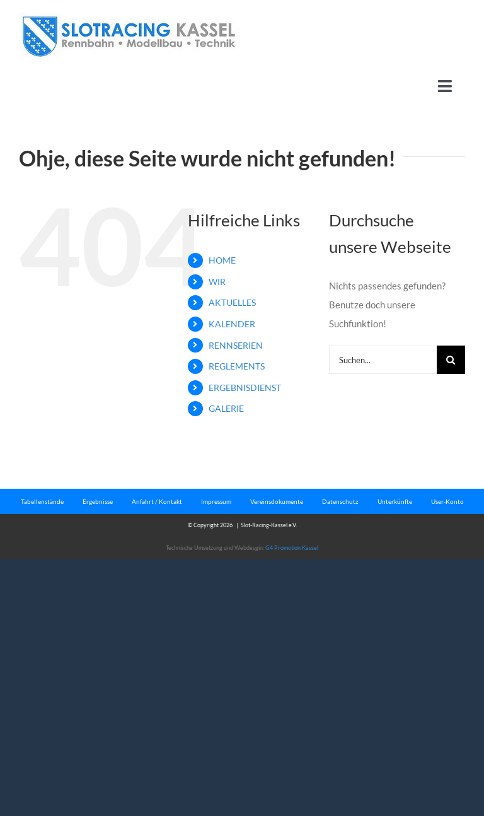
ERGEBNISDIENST (245, 387)
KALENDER (232, 323)
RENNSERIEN (236, 345)
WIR (217, 281)
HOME (222, 260)
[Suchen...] (383, 360)
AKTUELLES (232, 302)
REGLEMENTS (237, 366)
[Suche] (451, 360)
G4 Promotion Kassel (291, 547)
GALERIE (226, 408)
